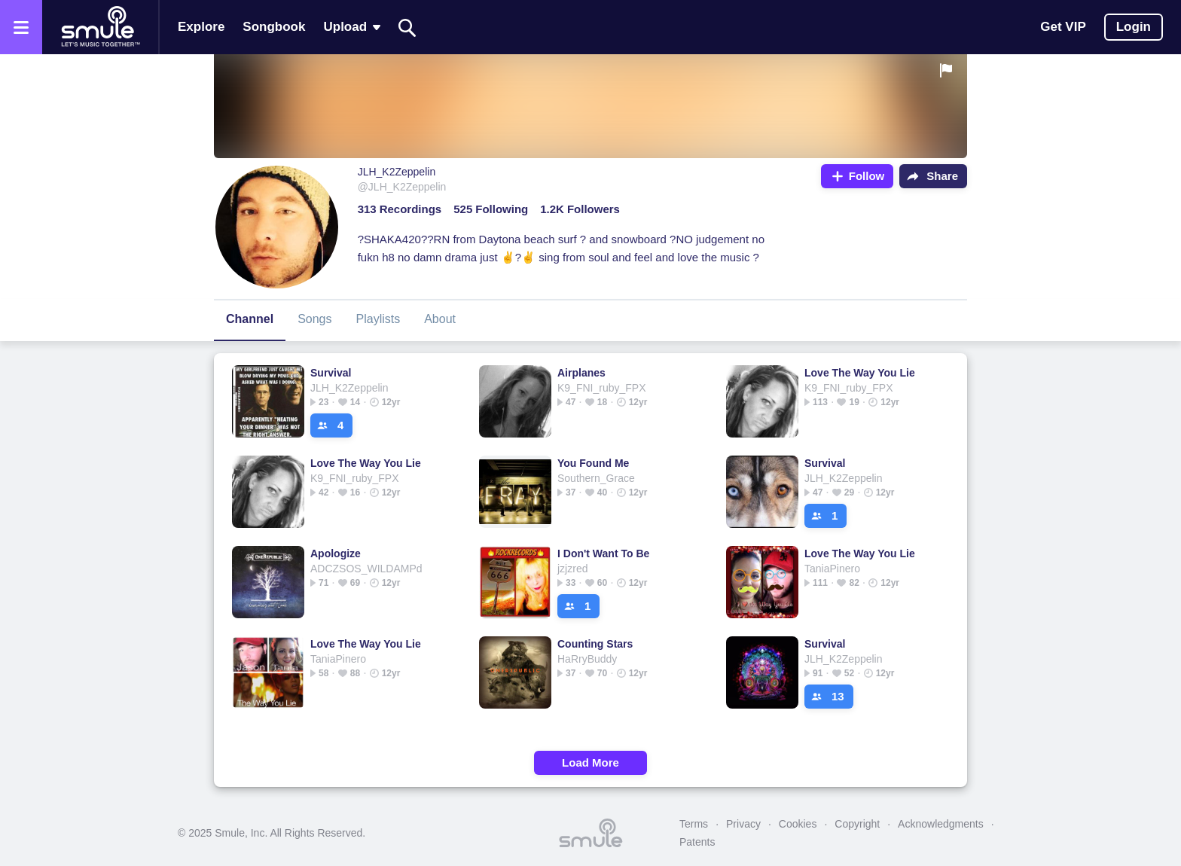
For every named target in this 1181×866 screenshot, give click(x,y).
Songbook (274, 27)
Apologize (335, 553)
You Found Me (593, 463)
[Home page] (100, 27)
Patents (697, 842)
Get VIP (1062, 27)
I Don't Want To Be (603, 553)
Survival (330, 373)
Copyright (857, 824)
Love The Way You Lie (859, 373)
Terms (693, 824)
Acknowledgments (941, 824)
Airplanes (581, 373)
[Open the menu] (21, 27)
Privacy (743, 824)
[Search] (407, 27)
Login (1133, 27)
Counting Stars (595, 644)
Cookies (798, 824)
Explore (201, 27)
